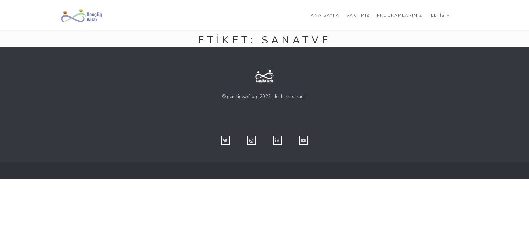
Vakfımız (358, 15)
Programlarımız (399, 15)
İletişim (439, 15)
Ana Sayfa (325, 15)
